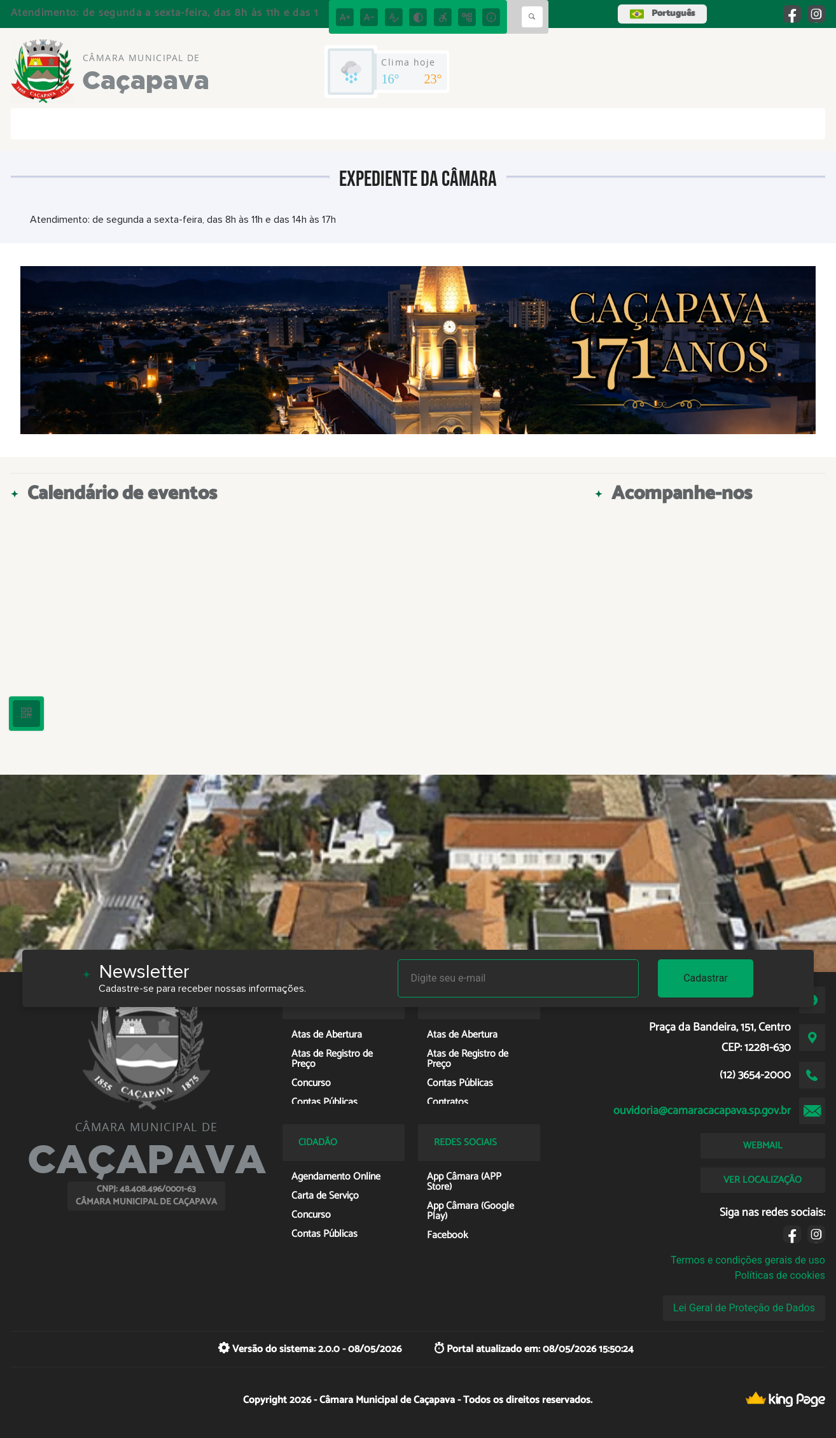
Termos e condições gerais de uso (748, 1260)
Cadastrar (705, 978)
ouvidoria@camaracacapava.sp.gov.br (702, 1110)
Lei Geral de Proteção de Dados (744, 1308)
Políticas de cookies (780, 1275)
